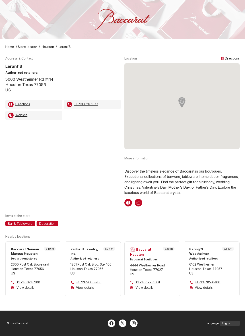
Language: (223, 323)
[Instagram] (134, 323)
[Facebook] (111, 323)
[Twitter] (122, 323)
